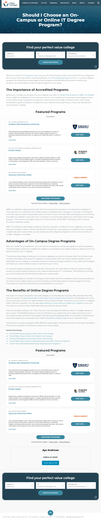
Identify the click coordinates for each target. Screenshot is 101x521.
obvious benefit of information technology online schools (48, 298)
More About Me (50, 463)
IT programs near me (32, 75)
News (74, 3)
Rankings (53, 3)
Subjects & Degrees (30, 3)
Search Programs (50, 62)
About (82, 3)
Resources (64, 3)
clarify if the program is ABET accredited (77, 95)
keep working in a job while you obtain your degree (61, 303)
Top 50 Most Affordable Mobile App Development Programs (35, 344)
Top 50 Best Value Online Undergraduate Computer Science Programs (39, 341)
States (44, 3)
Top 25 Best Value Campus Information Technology (31, 334)
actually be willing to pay (55, 318)
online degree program (60, 78)
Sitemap (91, 3)
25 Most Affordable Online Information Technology (31, 339)
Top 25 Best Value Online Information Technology (30, 336)
